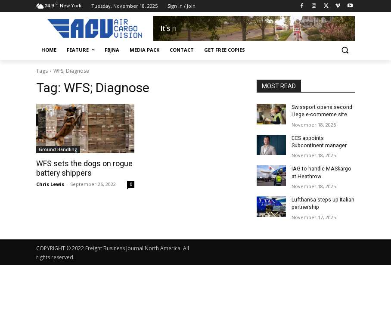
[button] (345, 50)
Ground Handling (58, 149)
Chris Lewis (50, 183)
